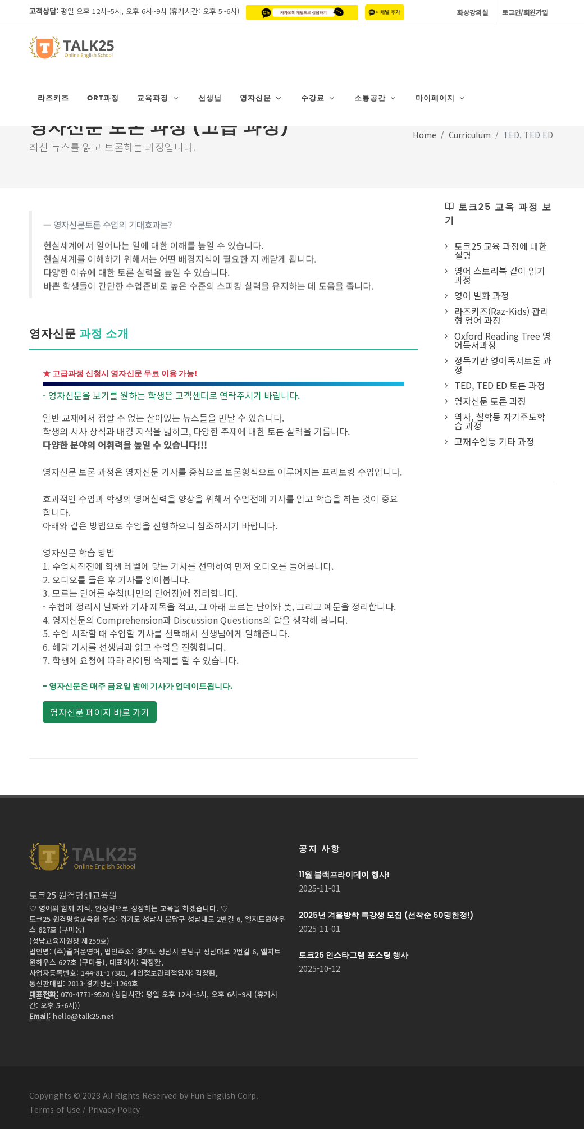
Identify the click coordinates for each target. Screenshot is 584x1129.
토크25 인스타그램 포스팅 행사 (353, 944)
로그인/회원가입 (525, 12)
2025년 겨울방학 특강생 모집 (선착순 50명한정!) (386, 904)
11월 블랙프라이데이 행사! (344, 864)
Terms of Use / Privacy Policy (84, 1098)
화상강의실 (472, 12)
